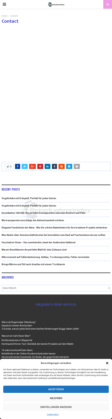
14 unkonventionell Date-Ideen (17, 350)
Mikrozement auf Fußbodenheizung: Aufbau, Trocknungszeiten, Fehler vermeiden (45, 257)
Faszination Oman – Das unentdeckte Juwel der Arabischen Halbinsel (38, 242)
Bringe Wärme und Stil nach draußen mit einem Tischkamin (33, 264)
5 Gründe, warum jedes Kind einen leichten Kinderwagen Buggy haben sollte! (40, 328)
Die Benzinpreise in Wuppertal (17, 340)
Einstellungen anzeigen (56, 407)
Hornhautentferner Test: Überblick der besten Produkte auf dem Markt (37, 344)
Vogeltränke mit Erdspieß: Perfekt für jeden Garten (29, 198)
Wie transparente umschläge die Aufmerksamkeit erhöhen (33, 220)
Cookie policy (53, 414)
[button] (107, 363)
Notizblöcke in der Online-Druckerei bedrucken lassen (29, 353)
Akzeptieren (56, 389)
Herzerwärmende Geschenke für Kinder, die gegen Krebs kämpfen (35, 357)
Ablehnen (56, 398)
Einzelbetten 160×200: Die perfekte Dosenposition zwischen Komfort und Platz (43, 213)
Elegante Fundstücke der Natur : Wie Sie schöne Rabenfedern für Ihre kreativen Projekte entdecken (54, 227)
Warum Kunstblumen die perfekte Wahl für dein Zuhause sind (34, 249)
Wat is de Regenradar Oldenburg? (19, 322)
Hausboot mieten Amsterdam (17, 325)
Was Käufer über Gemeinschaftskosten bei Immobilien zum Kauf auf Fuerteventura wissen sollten (53, 235)
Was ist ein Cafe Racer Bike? (16, 336)
